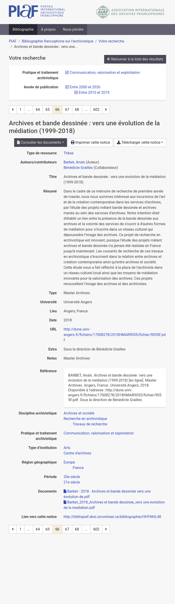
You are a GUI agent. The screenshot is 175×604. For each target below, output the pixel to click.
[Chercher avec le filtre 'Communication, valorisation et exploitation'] (99, 433)
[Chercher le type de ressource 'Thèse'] (69, 153)
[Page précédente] (13, 109)
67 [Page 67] (67, 109)
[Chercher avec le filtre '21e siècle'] (72, 482)
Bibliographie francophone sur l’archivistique (57, 41)
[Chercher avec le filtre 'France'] (78, 468)
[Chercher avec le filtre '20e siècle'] (72, 477)
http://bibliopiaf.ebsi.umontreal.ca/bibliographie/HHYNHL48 (112, 517)
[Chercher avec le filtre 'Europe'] (69, 462)
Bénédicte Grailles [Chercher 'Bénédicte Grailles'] (78, 167)
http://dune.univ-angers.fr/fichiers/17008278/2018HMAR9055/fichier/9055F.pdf (115, 334)
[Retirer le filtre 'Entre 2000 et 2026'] (85, 87)
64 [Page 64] (38, 109)
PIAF (13, 41)
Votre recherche (111, 41)
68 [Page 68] (77, 109)
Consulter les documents (39, 142)
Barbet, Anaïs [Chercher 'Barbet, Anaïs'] (74, 162)
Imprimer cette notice (90, 142)
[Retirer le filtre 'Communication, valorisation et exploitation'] (105, 72)
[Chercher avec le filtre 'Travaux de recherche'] (90, 424)
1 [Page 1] (20, 109)
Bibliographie (23, 29)
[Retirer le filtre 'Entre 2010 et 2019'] (94, 92)
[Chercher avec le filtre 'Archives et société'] (79, 413)
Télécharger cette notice (138, 142)
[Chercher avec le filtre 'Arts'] (67, 448)
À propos (48, 29)
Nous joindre (73, 29)
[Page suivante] (106, 109)
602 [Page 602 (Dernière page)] (96, 109)
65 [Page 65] (48, 109)
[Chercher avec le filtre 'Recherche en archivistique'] (85, 419)
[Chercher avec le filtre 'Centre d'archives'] (77, 453)
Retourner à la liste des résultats (135, 59)
